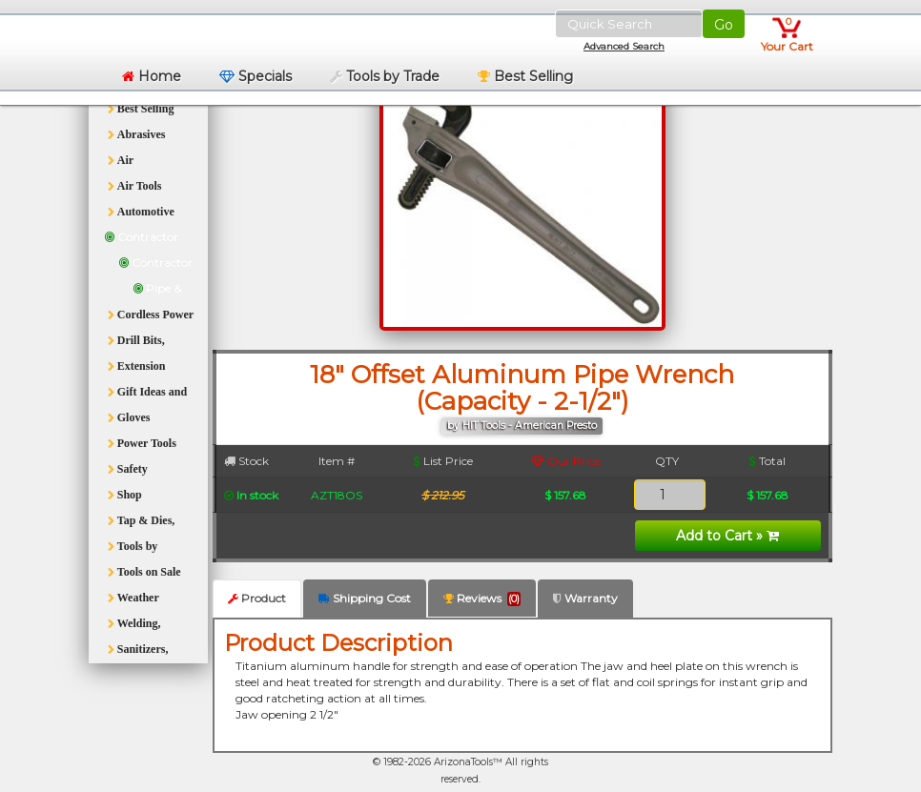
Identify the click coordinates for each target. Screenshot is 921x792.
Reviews (482, 598)
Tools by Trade (385, 76)
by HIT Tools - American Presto (522, 425)
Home (151, 76)
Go (723, 24)
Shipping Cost (364, 598)
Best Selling (525, 76)
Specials (255, 76)
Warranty (585, 598)
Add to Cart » (727, 535)
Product (257, 598)
